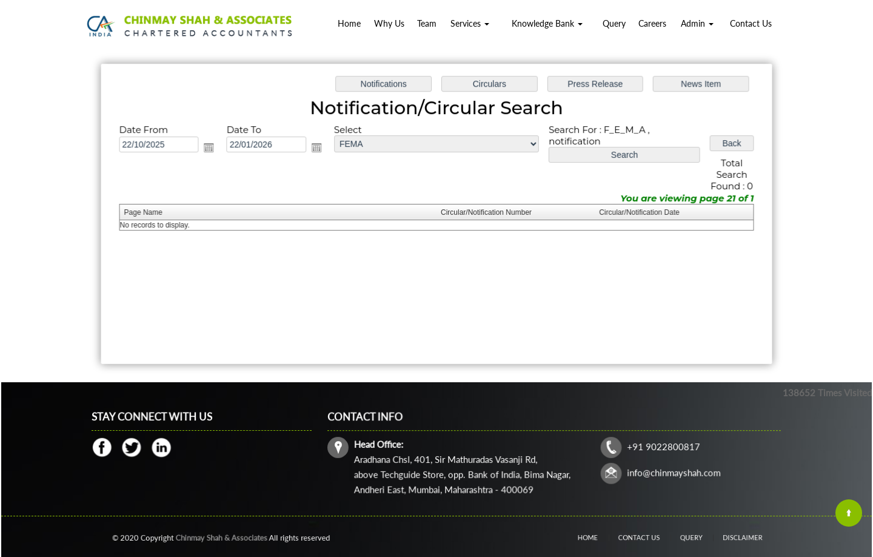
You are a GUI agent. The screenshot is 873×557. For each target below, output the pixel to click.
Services (469, 23)
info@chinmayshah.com (670, 472)
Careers (652, 23)
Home (349, 23)
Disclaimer (727, 537)
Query (614, 23)
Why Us (389, 23)
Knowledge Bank (547, 23)
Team (426, 23)
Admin (697, 23)
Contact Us (751, 23)
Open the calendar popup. (212, 148)
